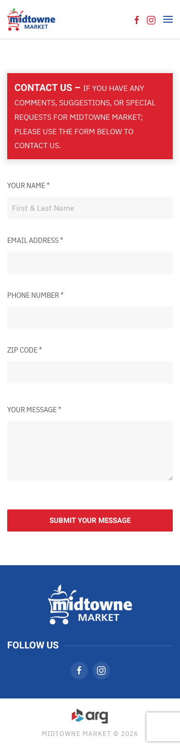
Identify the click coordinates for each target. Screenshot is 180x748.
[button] (168, 19)
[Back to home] (31, 19)
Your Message (34, 409)
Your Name (28, 185)
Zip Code (24, 350)
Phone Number (35, 295)
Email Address (35, 240)
